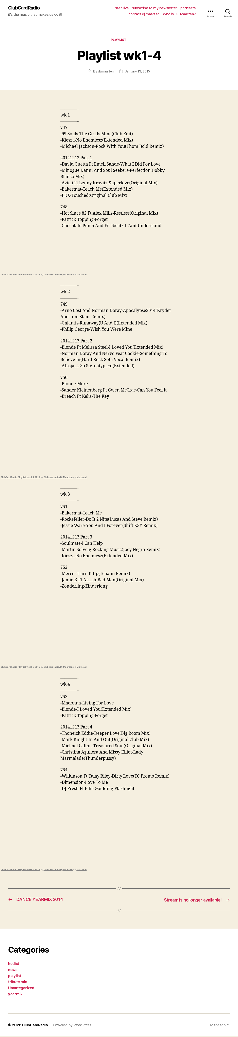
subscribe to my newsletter (154, 8)
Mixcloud (81, 275)
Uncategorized (21, 988)
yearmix (15, 994)
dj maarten (105, 72)
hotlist (13, 964)
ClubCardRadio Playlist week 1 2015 (20, 275)
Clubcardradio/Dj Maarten (58, 275)
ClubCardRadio (24, 8)
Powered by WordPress (73, 1025)
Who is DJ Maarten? (179, 14)
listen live (121, 8)
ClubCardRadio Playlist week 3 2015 (20, 667)
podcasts (188, 8)
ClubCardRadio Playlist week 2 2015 (20, 477)
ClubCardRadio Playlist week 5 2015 (20, 869)
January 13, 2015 (137, 72)
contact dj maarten (144, 14)
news (12, 970)
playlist (119, 40)
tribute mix (17, 982)
